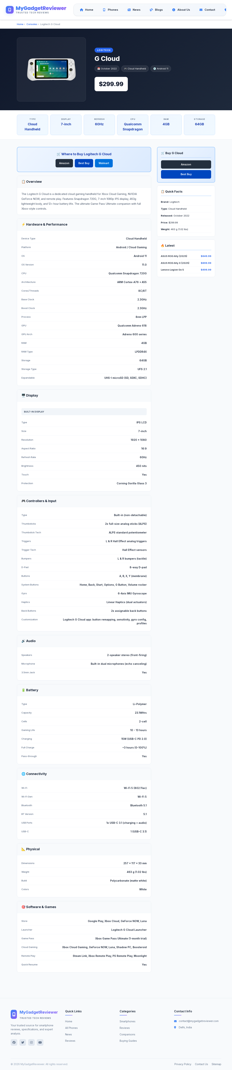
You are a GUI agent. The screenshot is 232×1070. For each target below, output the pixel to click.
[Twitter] (22, 1042)
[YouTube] (40, 1042)
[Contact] (207, 9)
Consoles (32, 24)
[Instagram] (31, 1042)
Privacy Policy (182, 1064)
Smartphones (127, 1021)
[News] (134, 9)
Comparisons (127, 1034)
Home (20, 24)
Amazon (64, 163)
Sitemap (216, 1064)
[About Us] (181, 9)
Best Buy (83, 163)
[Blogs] (156, 9)
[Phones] (110, 9)
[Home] (86, 9)
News (68, 1034)
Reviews (70, 1040)
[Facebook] (14, 1042)
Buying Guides (128, 1040)
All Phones (71, 1027)
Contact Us (201, 1064)
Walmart (104, 163)
